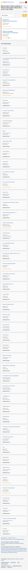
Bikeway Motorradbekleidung (9, 90)
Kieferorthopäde (20, 549)
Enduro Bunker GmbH (7, 141)
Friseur (16, 548)
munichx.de (3, 567)
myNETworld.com (6, 406)
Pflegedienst (9, 551)
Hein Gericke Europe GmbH (8, 171)
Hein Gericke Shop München (9, 182)
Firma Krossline (6, 151)
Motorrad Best (5, 334)
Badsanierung (8, 548)
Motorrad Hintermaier (7, 355)
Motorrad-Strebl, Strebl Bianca (9, 365)
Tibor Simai (5, 508)
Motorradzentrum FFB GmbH (9, 385)
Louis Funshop (6, 294)
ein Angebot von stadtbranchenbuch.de (9, 2)
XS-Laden (5, 528)
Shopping (3, 544)
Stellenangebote (4, 563)
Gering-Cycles (14, 20)
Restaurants (21, 543)
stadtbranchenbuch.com (6, 565)
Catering (13, 548)
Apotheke (3, 548)
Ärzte (2, 543)
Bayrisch (25, 548)
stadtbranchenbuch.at (17, 565)
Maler (2, 551)
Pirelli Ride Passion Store (8, 436)
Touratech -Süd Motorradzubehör (9, 518)
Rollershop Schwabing (14, 32)
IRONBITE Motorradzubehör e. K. (10, 212)
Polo (3, 447)
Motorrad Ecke (6, 345)
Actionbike (5, 48)
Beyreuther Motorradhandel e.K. (9, 80)
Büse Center (5, 100)
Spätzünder (5, 477)
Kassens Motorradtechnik (8, 222)
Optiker (5, 551)
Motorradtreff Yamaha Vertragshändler (10, 375)
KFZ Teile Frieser (6, 233)
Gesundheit (5, 543)
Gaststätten (20, 548)
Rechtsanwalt (15, 551)
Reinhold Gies (5, 457)
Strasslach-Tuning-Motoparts (9, 487)
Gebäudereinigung (5, 549)
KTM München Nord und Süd (9, 273)
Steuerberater (10, 552)
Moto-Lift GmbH (6, 324)
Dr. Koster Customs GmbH (8, 110)
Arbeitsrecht (20, 551)
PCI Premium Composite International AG (11, 426)
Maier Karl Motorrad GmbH (8, 304)
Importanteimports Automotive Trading (10, 202)
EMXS (4, 131)
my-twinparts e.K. (6, 396)
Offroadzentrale (6, 416)
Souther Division (6, 467)
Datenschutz (13, 562)
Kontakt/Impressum (5, 562)
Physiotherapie (4, 552)
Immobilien (16, 543)
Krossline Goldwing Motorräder (9, 263)
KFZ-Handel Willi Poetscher (8, 243)
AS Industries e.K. (6, 69)
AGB (18, 562)
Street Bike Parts (6, 498)
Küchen (25, 549)
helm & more (5, 192)
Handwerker (10, 543)
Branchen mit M (12, 537)
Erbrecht (25, 551)
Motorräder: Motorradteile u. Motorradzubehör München (12, 539)
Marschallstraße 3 (14, 35)
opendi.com (9, 567)
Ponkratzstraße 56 (14, 24)
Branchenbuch (4, 537)
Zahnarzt (15, 552)
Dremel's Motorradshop (7, 120)
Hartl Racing (5, 161)
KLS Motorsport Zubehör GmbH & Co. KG (11, 253)
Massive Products (6, 314)
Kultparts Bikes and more (8, 284)
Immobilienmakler (12, 549)
